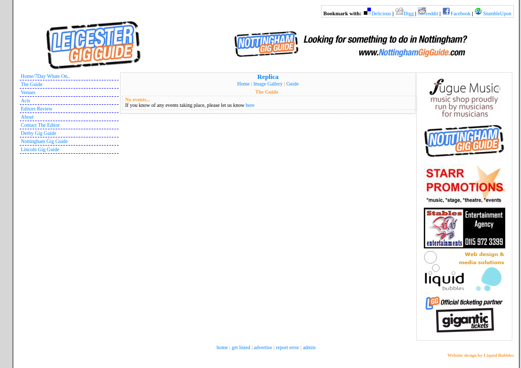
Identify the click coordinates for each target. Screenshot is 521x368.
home (222, 347)
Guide (292, 84)
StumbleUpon (497, 13)
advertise (263, 347)
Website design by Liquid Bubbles (480, 355)
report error (287, 347)
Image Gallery (267, 84)
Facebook (461, 13)
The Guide (32, 84)
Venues (28, 92)
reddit (432, 13)
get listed (240, 347)
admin (309, 347)
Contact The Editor (40, 125)
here (250, 105)
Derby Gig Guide (38, 133)
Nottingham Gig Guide (44, 141)
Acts (25, 100)
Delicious (381, 13)
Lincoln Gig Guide (40, 149)
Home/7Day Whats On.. (45, 76)
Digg (408, 13)
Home (243, 84)
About (27, 117)
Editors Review (36, 108)
